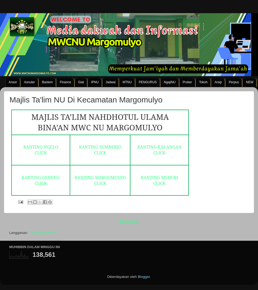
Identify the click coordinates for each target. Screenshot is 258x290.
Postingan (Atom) (42, 233)
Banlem (47, 82)
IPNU (95, 82)
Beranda (129, 221)
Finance (65, 82)
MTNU (127, 82)
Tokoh (203, 82)
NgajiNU (170, 82)
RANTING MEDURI (159, 177)
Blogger (144, 277)
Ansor (13, 82)
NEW (249, 82)
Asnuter (29, 82)
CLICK (41, 153)
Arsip (218, 82)
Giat (81, 82)
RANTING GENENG (41, 177)
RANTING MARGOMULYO (100, 177)
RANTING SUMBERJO (100, 147)
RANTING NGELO (40, 147)
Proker (187, 82)
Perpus (234, 82)
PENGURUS (148, 82)
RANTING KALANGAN (159, 147)
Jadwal (110, 82)
